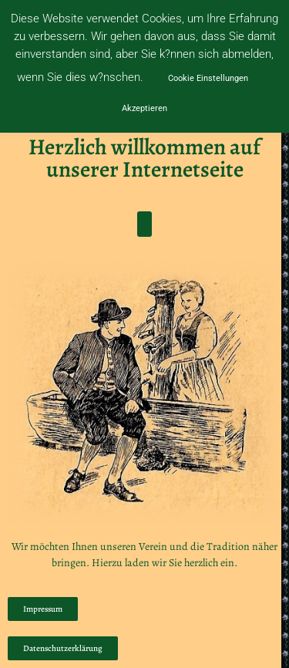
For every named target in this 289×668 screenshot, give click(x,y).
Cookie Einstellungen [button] (208, 78)
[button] (144, 224)
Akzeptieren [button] (144, 108)
